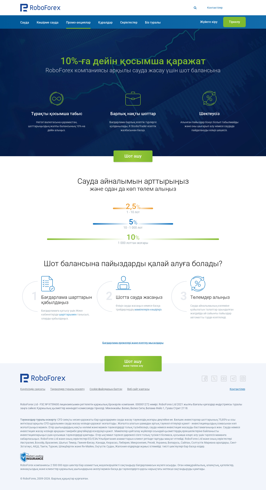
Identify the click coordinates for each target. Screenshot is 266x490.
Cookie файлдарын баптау (106, 389)
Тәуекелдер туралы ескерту (67, 389)
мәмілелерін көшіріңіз (148, 309)
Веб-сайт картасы (138, 389)
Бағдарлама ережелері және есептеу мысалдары (133, 342)
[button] (40, 7)
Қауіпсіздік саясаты (32, 389)
